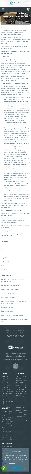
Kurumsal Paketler (21, 385)
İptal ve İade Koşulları (7, 391)
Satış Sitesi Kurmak (7, 423)
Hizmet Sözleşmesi (7, 396)
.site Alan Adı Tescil (21, 421)
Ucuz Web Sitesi (6, 437)
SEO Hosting (19, 378)
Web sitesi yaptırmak (7, 417)
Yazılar (10, 21)
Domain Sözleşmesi (7, 389)
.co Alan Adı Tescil (21, 416)
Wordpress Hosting (21, 380)
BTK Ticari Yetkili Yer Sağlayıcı (7, 402)
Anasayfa (5, 21)
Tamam (15, 467)
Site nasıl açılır (6, 435)
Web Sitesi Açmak (7, 411)
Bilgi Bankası (5, 387)
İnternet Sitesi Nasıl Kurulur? (7, 414)
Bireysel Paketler (20, 383)
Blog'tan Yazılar (6, 385)
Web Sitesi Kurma (21, 393)
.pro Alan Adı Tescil (21, 418)
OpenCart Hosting (21, 391)
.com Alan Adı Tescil (21, 410)
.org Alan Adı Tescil (21, 414)
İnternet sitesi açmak (7, 421)
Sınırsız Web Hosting (21, 376)
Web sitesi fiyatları (7, 419)
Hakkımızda (5, 376)
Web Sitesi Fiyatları (21, 396)
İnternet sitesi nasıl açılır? (7, 426)
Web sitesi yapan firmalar (6, 432)
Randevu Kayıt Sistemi (8, 439)
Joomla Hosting (20, 389)
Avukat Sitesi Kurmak (7, 446)
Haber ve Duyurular (7, 383)
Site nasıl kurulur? (6, 429)
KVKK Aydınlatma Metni (6, 398)
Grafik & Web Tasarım (18, 21)
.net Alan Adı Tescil (21, 412)
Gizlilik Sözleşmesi (7, 393)
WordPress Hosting (21, 387)
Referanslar (5, 380)
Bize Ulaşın (5, 378)
